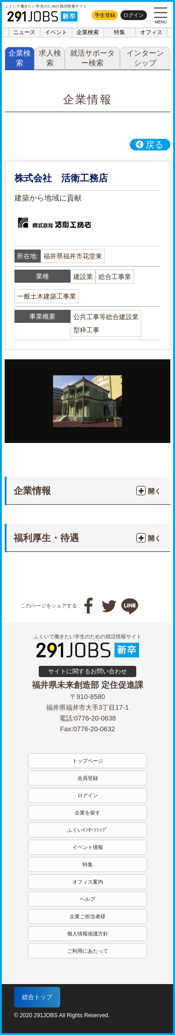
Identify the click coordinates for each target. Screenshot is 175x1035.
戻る (149, 144)
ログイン (133, 15)
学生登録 (105, 15)
